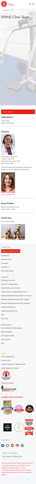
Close (30, 479)
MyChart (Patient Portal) (10, 251)
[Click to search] (30, 4)
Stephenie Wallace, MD (9, 157)
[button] (33, 4)
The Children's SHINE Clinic (12, 456)
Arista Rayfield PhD (8, 195)
